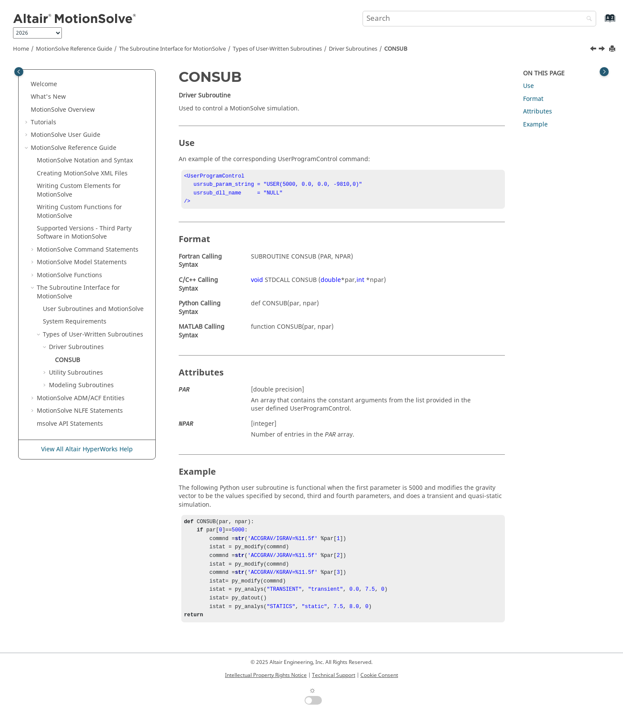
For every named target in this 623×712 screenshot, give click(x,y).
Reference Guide (74, 49)
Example (535, 124)
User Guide (65, 134)
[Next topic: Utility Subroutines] (602, 50)
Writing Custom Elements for (79, 190)
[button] (27, 84)
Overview (63, 109)
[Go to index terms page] (600, 22)
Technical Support (333, 675)
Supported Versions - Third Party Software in (84, 233)
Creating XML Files (82, 173)
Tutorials (43, 122)
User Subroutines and (93, 309)
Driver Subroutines (353, 49)
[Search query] (479, 18)
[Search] (587, 19)
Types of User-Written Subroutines (277, 49)
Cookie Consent (379, 675)
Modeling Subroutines (81, 385)
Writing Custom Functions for (79, 211)
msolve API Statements (70, 423)
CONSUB (395, 49)
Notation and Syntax (85, 160)
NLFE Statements (80, 410)
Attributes (537, 111)
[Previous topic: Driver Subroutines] (594, 50)
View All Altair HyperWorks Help (87, 449)
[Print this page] (613, 49)
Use (528, 86)
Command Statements (87, 249)
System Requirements (74, 321)
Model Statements (82, 262)
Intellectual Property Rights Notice (266, 675)
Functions (69, 275)
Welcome (44, 84)
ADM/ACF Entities (81, 398)
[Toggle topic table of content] (604, 71)
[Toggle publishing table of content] (18, 71)
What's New (48, 96)
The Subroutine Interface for (172, 49)
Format (533, 99)
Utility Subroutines (76, 372)
